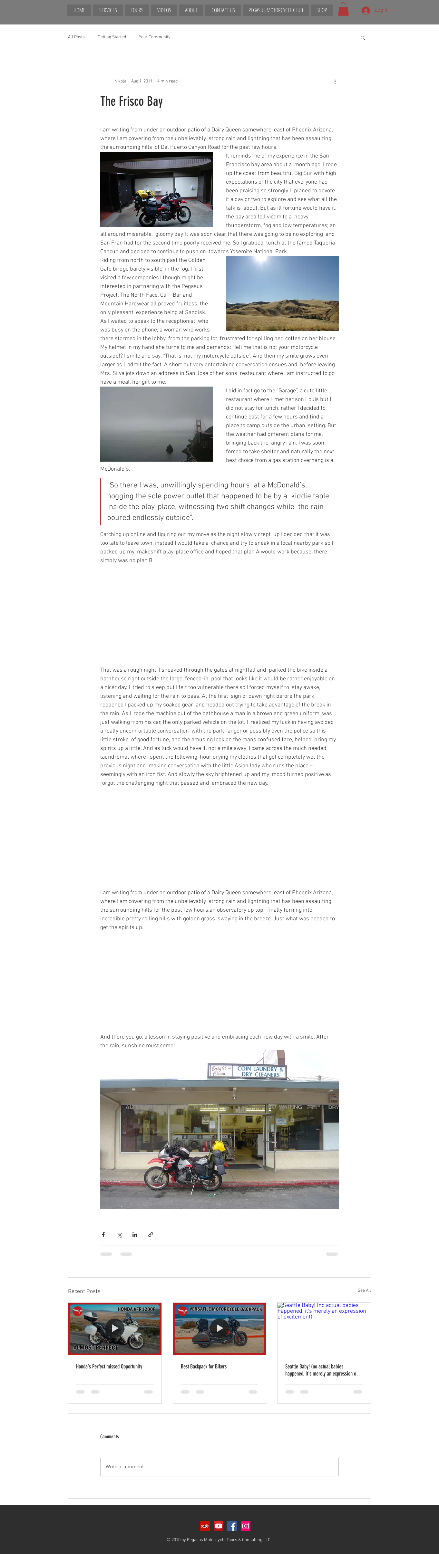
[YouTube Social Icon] (218, 1526)
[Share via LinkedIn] (135, 1235)
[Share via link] (151, 1235)
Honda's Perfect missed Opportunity (109, 1366)
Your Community (155, 37)
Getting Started (112, 37)
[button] (343, 9)
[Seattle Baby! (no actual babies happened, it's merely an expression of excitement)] (324, 1329)
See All (364, 1290)
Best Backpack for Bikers (204, 1366)
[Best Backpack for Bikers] (219, 1329)
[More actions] (335, 81)
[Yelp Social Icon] (205, 1526)
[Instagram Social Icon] (245, 1526)
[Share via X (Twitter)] (119, 1235)
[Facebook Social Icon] (232, 1526)
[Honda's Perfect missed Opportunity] (114, 1329)
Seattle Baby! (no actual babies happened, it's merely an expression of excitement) (321, 1370)
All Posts (76, 37)
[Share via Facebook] (103, 1235)
